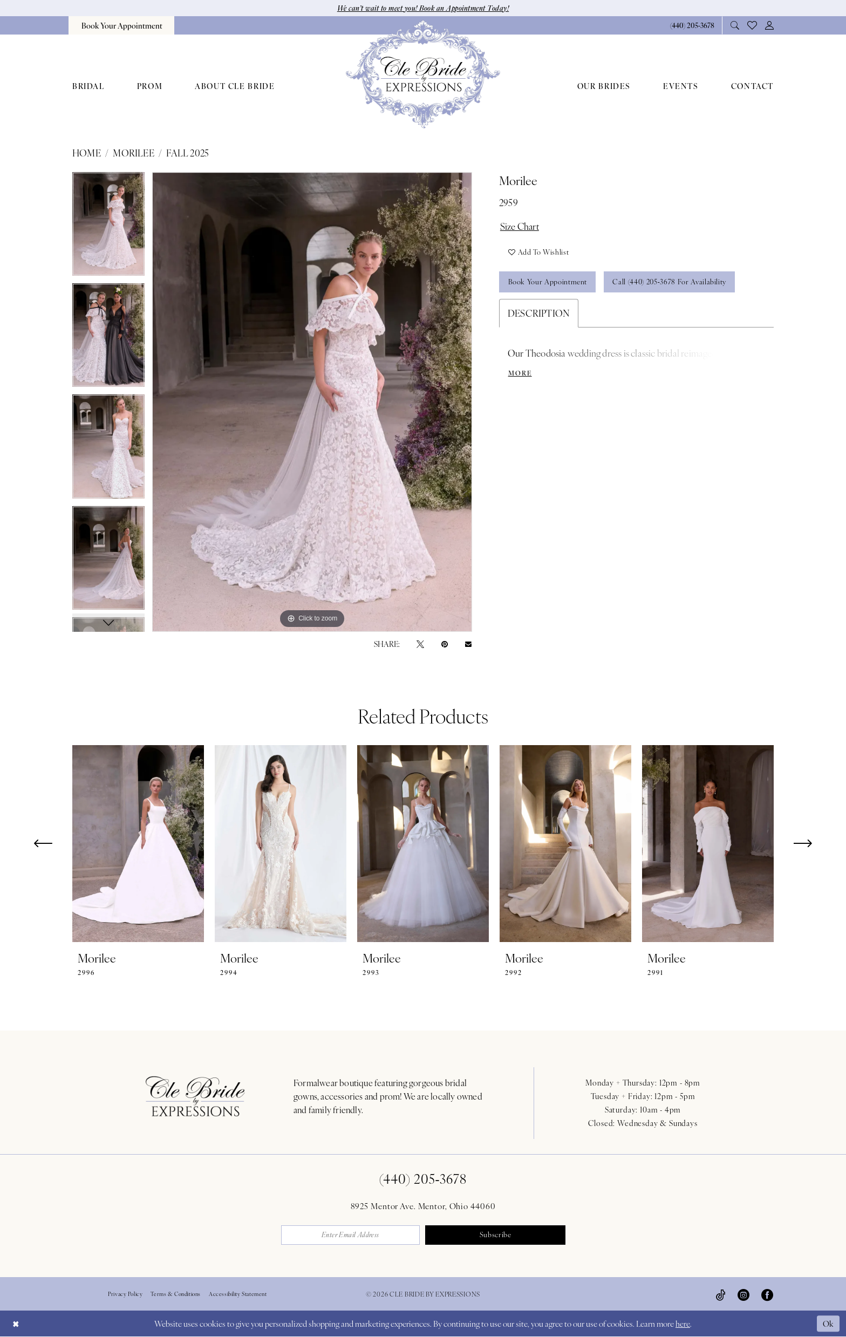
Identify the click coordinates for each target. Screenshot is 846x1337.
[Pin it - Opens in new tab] (444, 643)
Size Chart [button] (520, 226)
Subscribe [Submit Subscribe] (495, 1235)
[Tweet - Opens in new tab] (420, 643)
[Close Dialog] (15, 1323)
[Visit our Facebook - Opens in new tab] (767, 1294)
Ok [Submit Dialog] (829, 1323)
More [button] (520, 374)
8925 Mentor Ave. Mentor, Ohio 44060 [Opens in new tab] (423, 1205)
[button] (769, 25)
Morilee (133, 152)
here (683, 1323)
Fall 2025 (187, 152)
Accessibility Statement (238, 1294)
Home (86, 152)
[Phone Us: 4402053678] (692, 25)
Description (539, 313)
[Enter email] (351, 1235)
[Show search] (735, 25)
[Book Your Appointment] (121, 25)
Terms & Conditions (176, 1294)
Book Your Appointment (548, 282)
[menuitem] (121, 25)
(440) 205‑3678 (423, 1178)
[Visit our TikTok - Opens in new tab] (720, 1294)
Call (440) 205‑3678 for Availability (670, 282)
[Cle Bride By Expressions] (423, 74)
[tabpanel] (108, 227)
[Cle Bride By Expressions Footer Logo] (195, 1096)
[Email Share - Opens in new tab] (468, 644)
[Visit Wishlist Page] (752, 25)
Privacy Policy (125, 1294)
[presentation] (138, 843)
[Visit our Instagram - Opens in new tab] (743, 1294)
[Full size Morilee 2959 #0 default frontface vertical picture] (312, 402)
